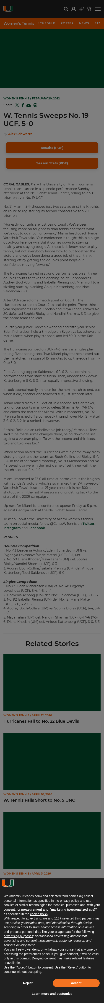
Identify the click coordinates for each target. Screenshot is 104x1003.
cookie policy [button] (39, 914)
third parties (83, 918)
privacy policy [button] (69, 900)
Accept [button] (76, 983)
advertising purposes (18, 936)
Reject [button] (28, 983)
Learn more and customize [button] (52, 994)
